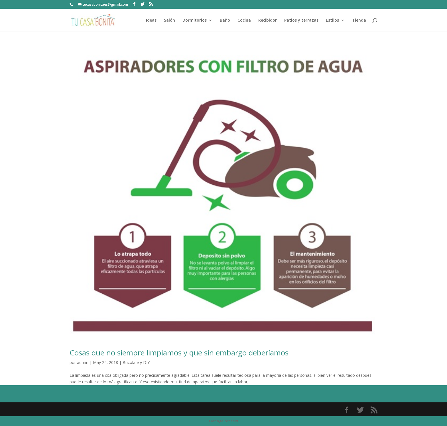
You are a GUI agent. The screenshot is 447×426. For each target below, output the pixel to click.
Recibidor (267, 20)
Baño (225, 20)
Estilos (332, 20)
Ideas (151, 20)
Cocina (244, 20)
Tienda (359, 20)
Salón (169, 20)
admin (82, 362)
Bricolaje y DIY (136, 362)
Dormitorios (194, 20)
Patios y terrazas (301, 20)
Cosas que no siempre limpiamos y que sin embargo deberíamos (179, 352)
